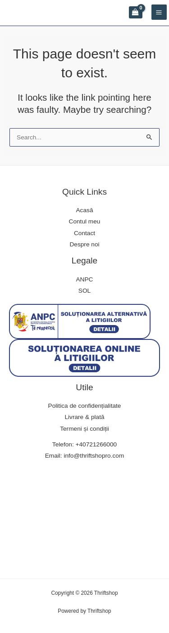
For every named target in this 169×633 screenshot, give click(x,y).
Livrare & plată (84, 417)
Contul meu (84, 221)
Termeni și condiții (84, 428)
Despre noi (84, 244)
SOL (84, 290)
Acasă (84, 210)
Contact (84, 233)
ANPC (84, 279)
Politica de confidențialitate (84, 405)
